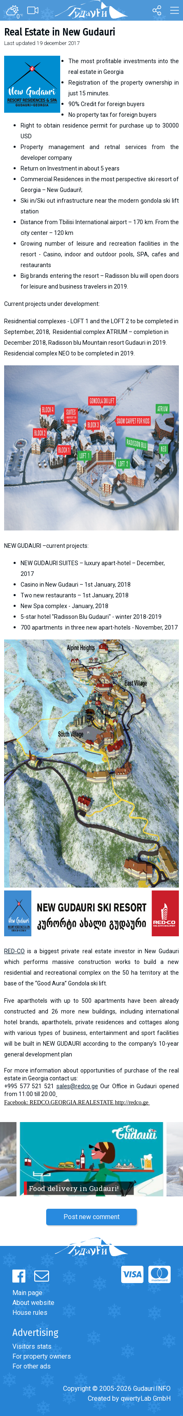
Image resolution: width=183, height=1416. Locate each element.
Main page (27, 1293)
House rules (29, 1313)
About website (33, 1303)
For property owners (41, 1356)
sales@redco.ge (77, 1086)
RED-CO (14, 951)
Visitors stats (32, 1346)
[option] (91, 1159)
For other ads (31, 1366)
